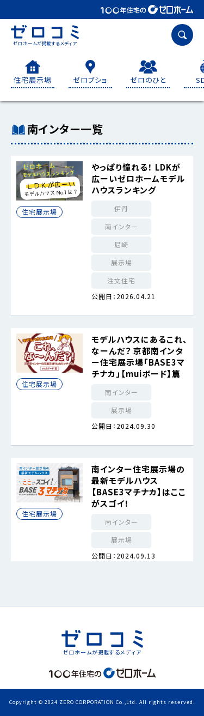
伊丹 (121, 208)
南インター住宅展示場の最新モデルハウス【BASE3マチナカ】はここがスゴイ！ (138, 486)
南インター (121, 226)
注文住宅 (121, 280)
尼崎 (121, 244)
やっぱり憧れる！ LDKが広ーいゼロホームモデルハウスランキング (138, 178)
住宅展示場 (39, 211)
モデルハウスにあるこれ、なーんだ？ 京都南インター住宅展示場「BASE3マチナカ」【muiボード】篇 (139, 356)
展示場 (121, 262)
